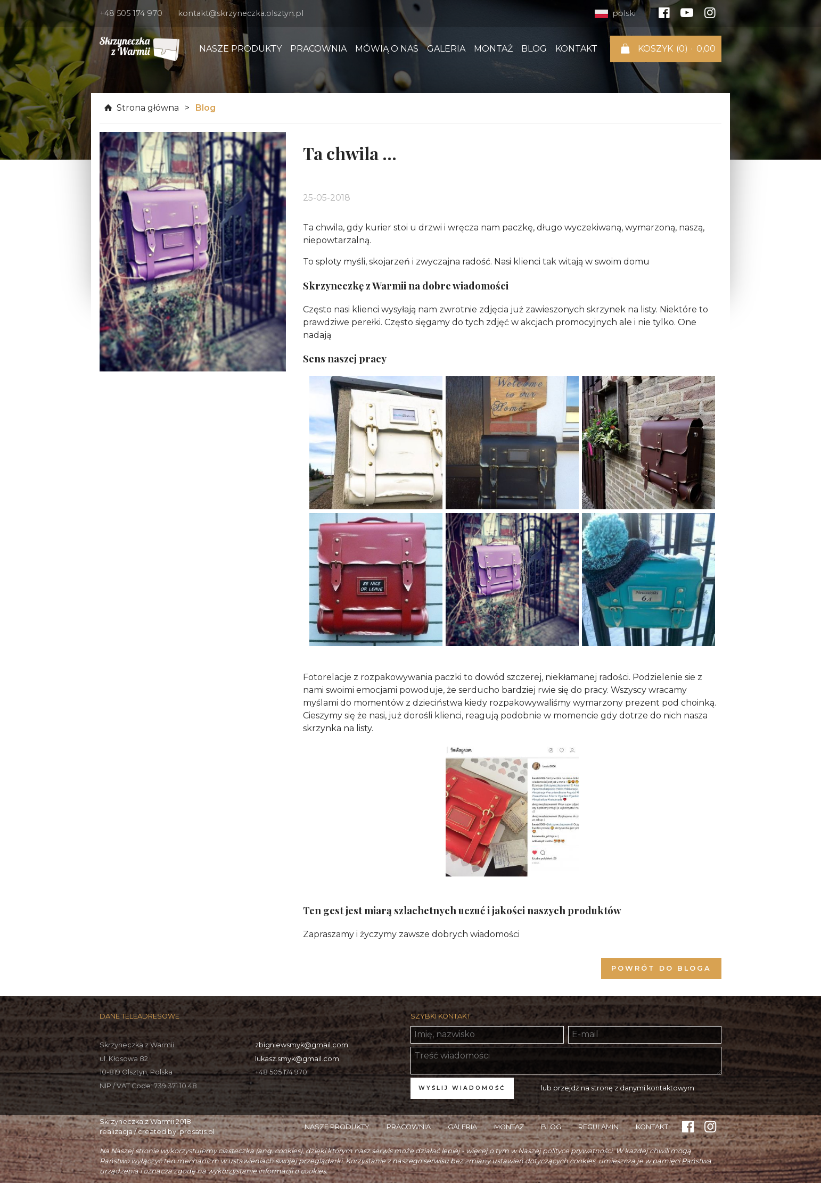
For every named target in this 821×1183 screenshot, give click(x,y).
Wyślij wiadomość (461, 1088)
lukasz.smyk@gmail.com (297, 1059)
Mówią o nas (386, 49)
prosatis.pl (197, 1132)
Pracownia (318, 49)
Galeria (446, 49)
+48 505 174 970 (131, 13)
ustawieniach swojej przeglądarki (285, 1161)
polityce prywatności (577, 1151)
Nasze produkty (240, 49)
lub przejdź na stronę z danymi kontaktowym (617, 1088)
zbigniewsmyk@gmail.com (301, 1045)
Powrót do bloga (661, 968)
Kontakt (576, 49)
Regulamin (598, 1127)
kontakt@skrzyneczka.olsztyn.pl (240, 13)
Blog (534, 49)
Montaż (493, 49)
